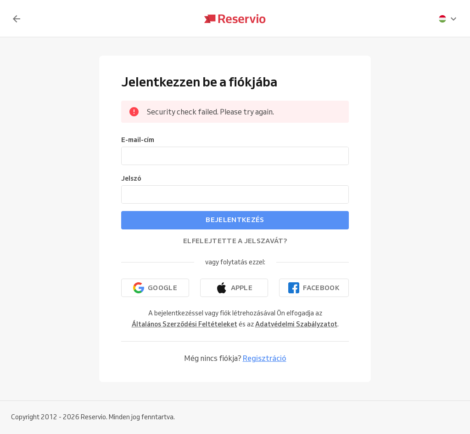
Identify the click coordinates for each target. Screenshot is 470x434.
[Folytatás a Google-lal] (155, 288)
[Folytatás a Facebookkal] (314, 288)
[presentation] (448, 19)
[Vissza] (16, 18)
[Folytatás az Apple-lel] (234, 288)
